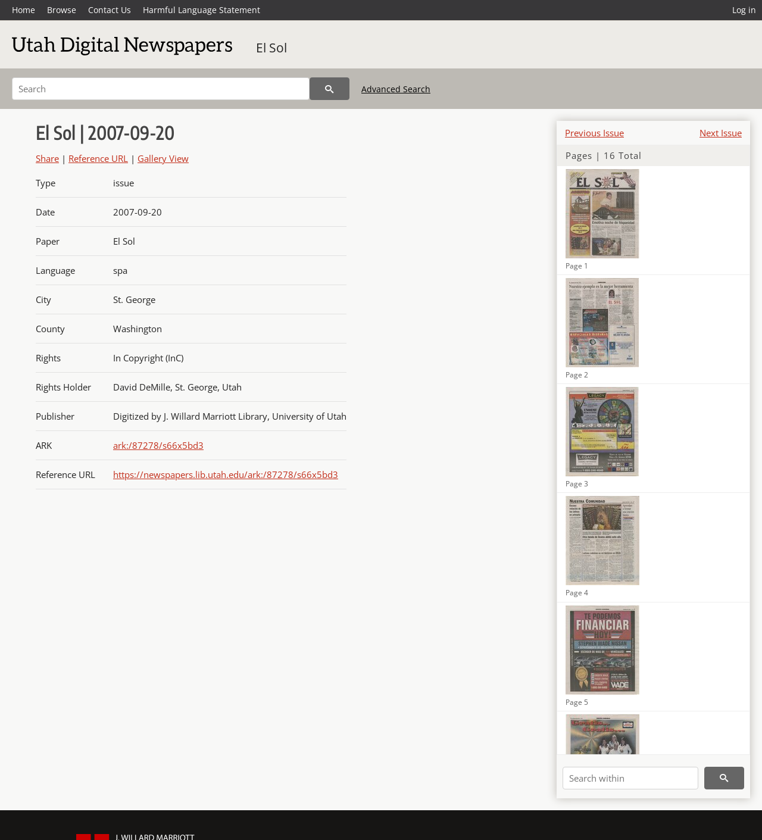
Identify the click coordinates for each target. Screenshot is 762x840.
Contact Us (109, 9)
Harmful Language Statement (201, 9)
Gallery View (163, 158)
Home (23, 9)
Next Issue (720, 133)
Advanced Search (395, 89)
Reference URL (98, 158)
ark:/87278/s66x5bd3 (158, 445)
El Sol (271, 47)
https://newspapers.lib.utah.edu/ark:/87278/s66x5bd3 (225, 474)
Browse (61, 9)
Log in (744, 9)
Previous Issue (594, 133)
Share (47, 158)
